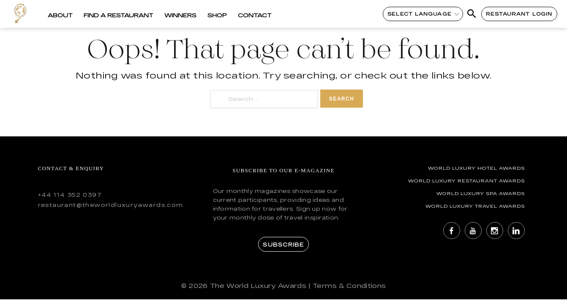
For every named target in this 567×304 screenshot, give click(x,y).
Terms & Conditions (349, 285)
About (60, 15)
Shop (217, 15)
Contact (255, 15)
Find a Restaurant (118, 15)
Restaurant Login (519, 13)
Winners (180, 15)
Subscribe (283, 244)
